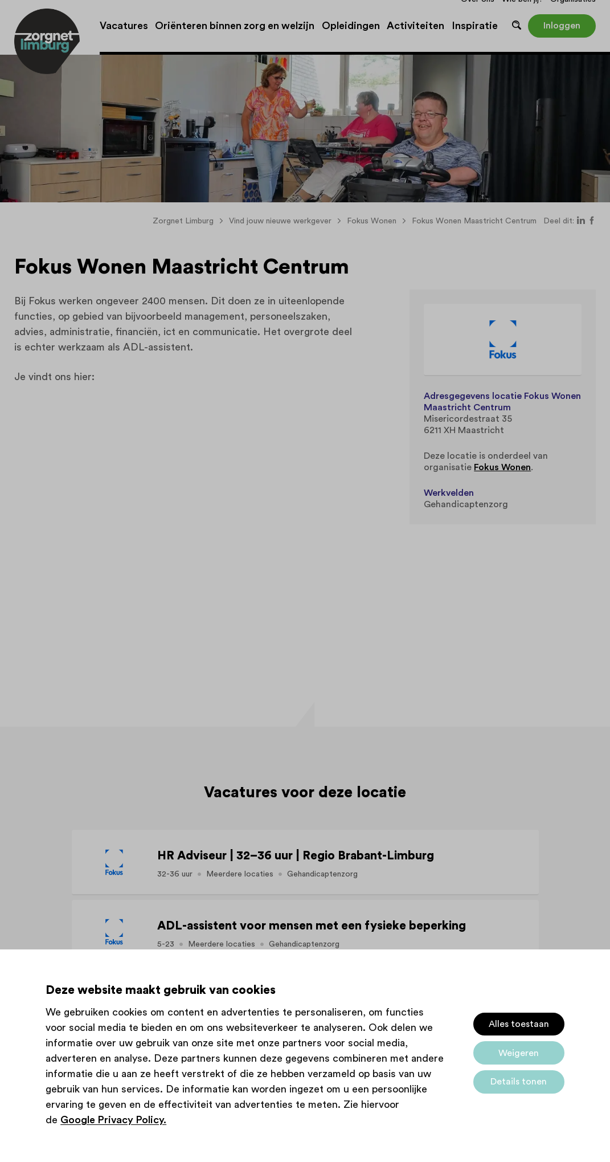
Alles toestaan (519, 1024)
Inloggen (561, 25)
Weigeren (518, 1053)
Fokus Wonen (502, 467)
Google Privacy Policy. (113, 1120)
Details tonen (518, 1081)
